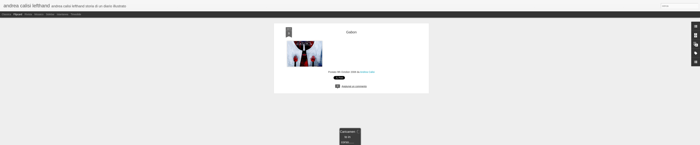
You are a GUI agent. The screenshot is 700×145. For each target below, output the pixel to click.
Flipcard (17, 14)
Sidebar (50, 14)
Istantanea (62, 14)
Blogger (361, 143)
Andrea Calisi (367, 40)
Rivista (28, 14)
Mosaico (38, 14)
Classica (6, 14)
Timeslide (76, 14)
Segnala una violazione (375, 143)
